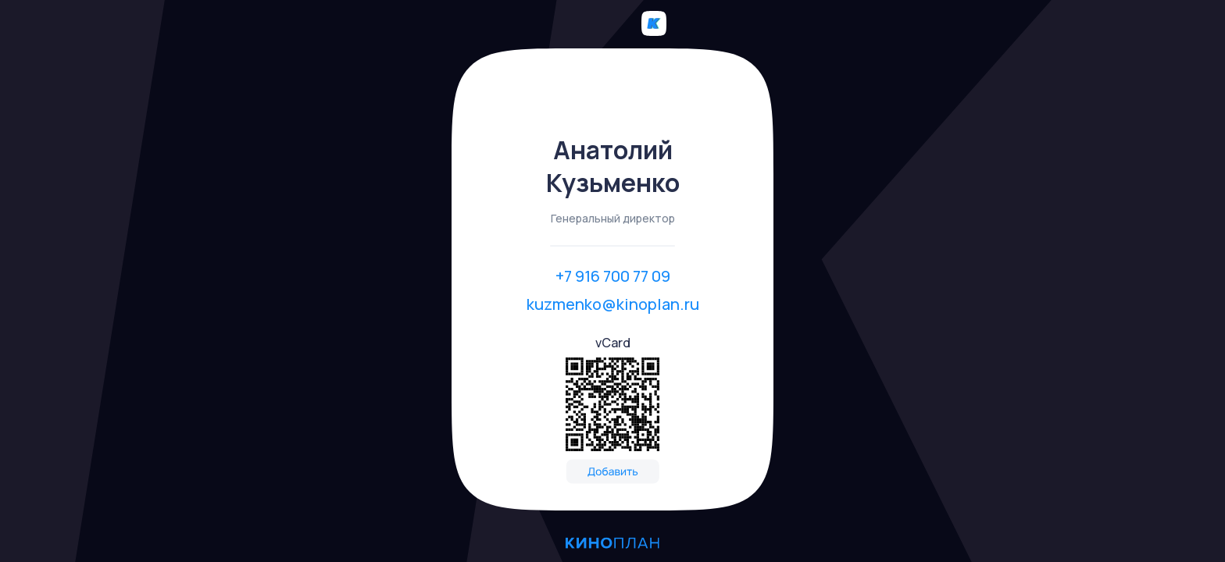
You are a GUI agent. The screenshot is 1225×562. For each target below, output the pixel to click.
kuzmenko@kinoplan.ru (613, 304)
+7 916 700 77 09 (612, 275)
